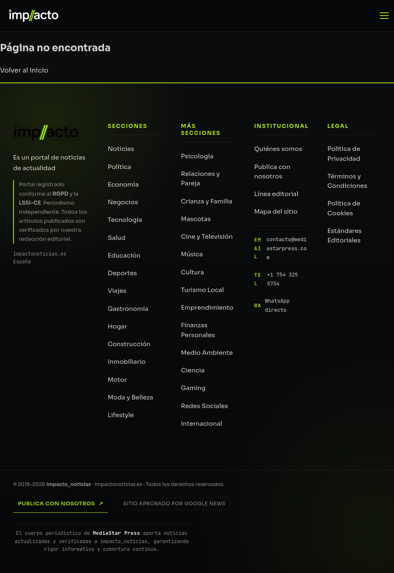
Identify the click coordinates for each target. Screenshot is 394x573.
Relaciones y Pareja (200, 178)
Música (192, 254)
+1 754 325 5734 (276, 279)
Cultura (192, 272)
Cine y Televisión (206, 236)
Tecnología (125, 220)
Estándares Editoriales (344, 235)
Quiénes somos (278, 149)
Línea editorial (276, 194)
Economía (123, 184)
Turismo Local (202, 290)
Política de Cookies (343, 208)
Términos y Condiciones (347, 180)
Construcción (129, 344)
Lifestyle (121, 415)
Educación (124, 255)
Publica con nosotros (272, 171)
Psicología (197, 156)
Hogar (117, 326)
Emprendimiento (207, 307)
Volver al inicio (24, 70)
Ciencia (193, 370)
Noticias (121, 149)
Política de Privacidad (343, 153)
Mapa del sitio (276, 211)
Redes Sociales (204, 406)
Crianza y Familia (206, 201)
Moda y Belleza (130, 397)
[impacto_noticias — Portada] (30, 15)
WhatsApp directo (271, 305)
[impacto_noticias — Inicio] (46, 132)
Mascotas (196, 219)
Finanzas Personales (198, 329)
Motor (117, 380)
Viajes (117, 290)
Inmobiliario (127, 361)
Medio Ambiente (207, 352)
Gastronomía (128, 309)
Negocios (123, 202)
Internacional (201, 423)
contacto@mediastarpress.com (280, 248)
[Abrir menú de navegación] (385, 16)
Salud (116, 238)
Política (119, 167)
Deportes (122, 273)
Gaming (193, 388)
